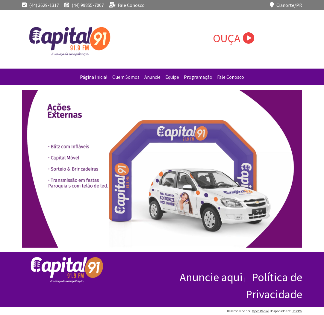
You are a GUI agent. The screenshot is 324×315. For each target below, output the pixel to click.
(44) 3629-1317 (40, 5)
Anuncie (152, 77)
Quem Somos (126, 77)
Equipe (172, 77)
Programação (198, 77)
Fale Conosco (127, 5)
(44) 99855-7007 (84, 5)
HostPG (297, 311)
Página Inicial (94, 77)
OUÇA (233, 38)
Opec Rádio (260, 311)
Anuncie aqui (211, 277)
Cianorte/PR (286, 5)
